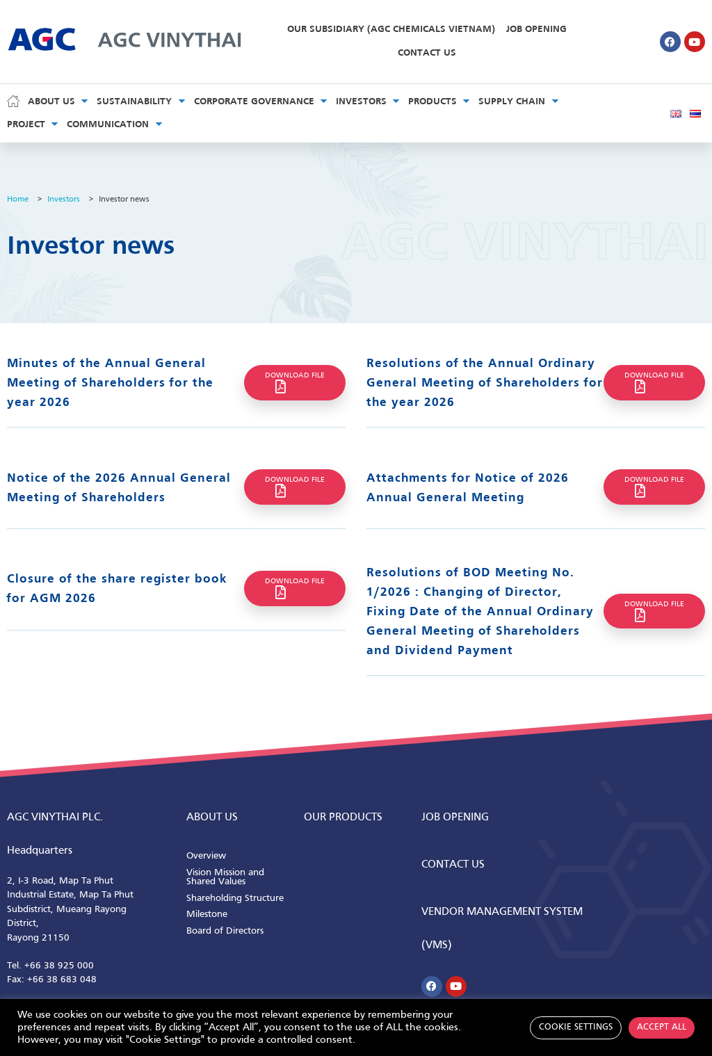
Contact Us (427, 53)
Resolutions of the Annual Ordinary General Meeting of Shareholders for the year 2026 (484, 383)
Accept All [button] (661, 1027)
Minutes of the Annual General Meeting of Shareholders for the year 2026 (110, 383)
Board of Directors (225, 931)
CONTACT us (453, 864)
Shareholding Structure (235, 898)
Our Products (343, 817)
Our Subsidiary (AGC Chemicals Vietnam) (391, 29)
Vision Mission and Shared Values (225, 877)
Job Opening (536, 29)
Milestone (206, 914)
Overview (206, 856)
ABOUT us (212, 817)
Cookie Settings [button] (576, 1027)
